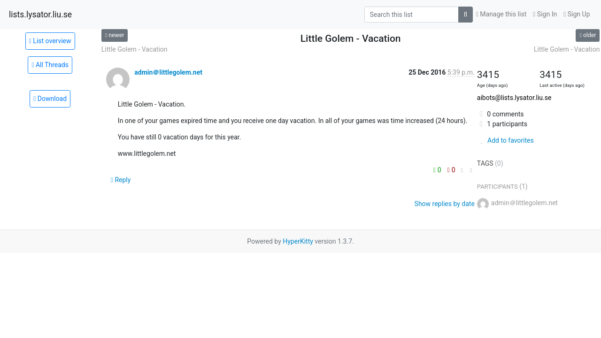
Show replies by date (445, 203)
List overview (50, 41)
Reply (121, 180)
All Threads (50, 65)
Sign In (545, 14)
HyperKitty (298, 241)
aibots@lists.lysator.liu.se (514, 97)
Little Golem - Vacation (134, 49)
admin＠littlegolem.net (168, 72)
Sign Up (576, 14)
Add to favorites (505, 140)
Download (50, 98)
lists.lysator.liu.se (40, 14)
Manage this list (501, 14)
